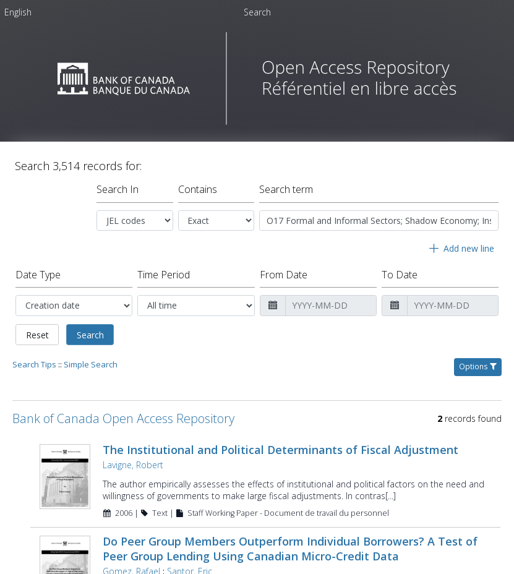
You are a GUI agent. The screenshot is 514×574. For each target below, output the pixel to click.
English (18, 12)
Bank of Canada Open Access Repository (123, 418)
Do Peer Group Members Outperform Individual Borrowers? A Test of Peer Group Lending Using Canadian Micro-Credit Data (290, 548)
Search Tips (34, 364)
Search (90, 335)
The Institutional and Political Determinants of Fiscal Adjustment (280, 449)
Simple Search (91, 364)
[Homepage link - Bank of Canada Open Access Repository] (257, 121)
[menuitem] (18, 14)
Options (478, 366)
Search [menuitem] (257, 12)
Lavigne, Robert (133, 465)
